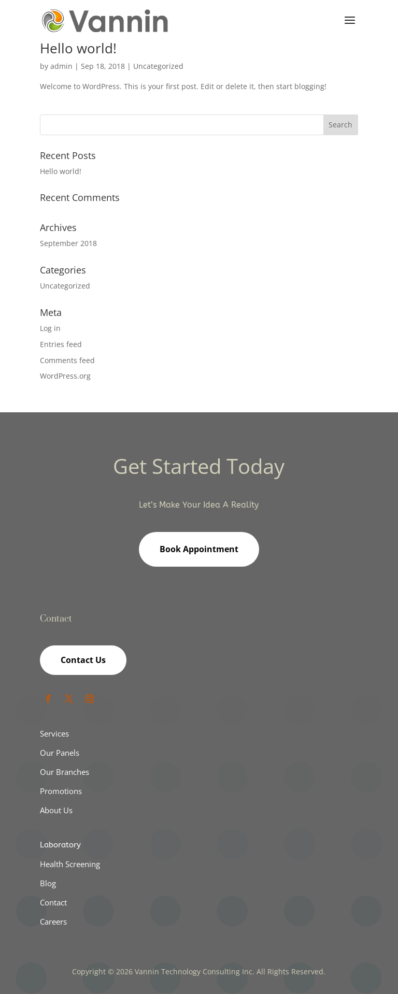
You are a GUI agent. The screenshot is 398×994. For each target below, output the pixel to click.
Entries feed (61, 344)
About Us (56, 810)
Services (54, 733)
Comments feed (67, 360)
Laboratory (60, 844)
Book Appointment (199, 549)
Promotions (61, 791)
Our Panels (59, 752)
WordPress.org (65, 376)
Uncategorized (158, 66)
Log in (50, 328)
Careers (53, 921)
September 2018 (68, 243)
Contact (53, 902)
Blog (48, 883)
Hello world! (78, 48)
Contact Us (83, 660)
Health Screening (70, 864)
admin (61, 66)
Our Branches (64, 772)
